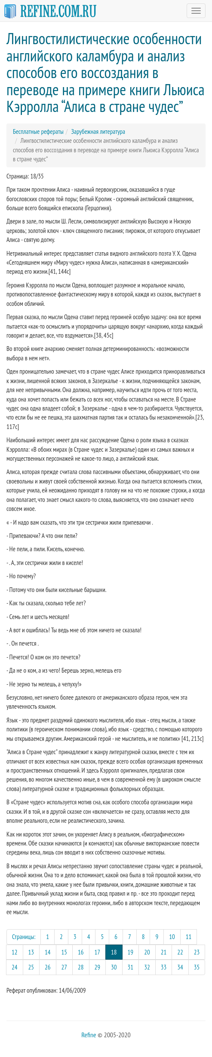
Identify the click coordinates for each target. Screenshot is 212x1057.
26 (48, 967)
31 (131, 967)
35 (197, 967)
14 (48, 952)
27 (64, 967)
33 (164, 967)
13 (31, 952)
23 (197, 952)
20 (147, 952)
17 (98, 952)
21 (164, 952)
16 (81, 952)
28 (81, 967)
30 (114, 967)
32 (147, 967)
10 (172, 937)
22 (180, 952)
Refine (88, 1034)
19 (131, 952)
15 (64, 952)
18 (117, 951)
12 (15, 952)
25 (31, 967)
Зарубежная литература (98, 131)
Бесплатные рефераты (38, 131)
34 (180, 967)
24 (15, 967)
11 (189, 937)
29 (98, 967)
